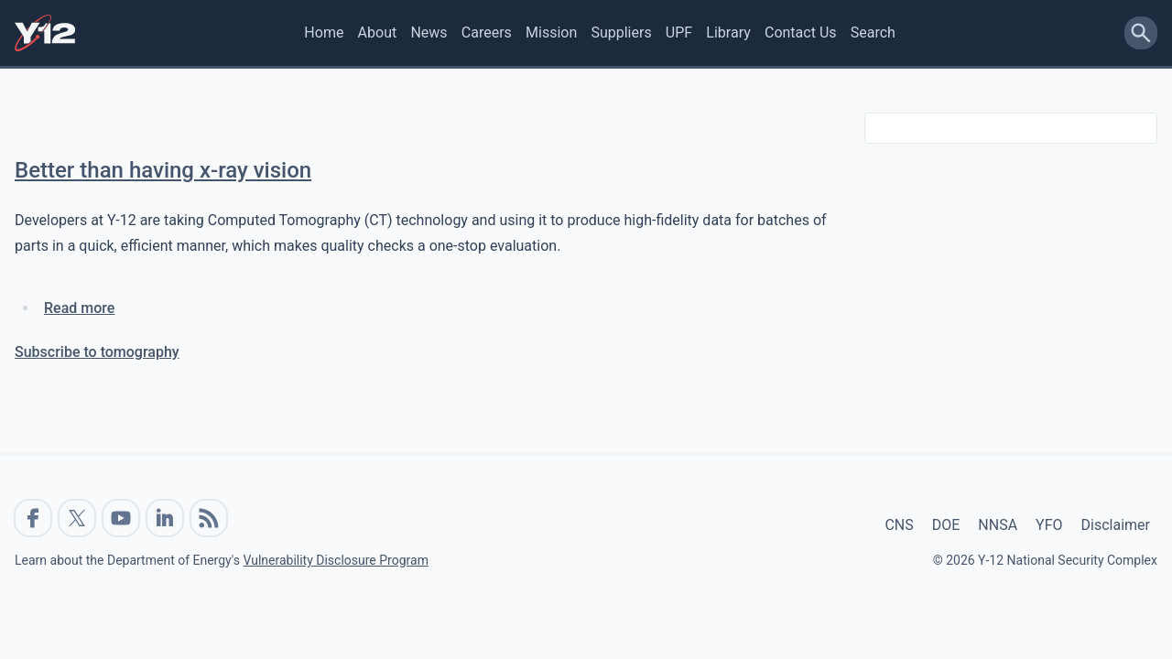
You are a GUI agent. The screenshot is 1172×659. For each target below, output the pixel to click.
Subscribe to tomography (97, 352)
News (428, 32)
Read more (79, 308)
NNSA (997, 525)
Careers (486, 32)
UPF (679, 32)
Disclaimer (1115, 525)
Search (873, 32)
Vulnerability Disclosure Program (335, 560)
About (377, 32)
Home (323, 32)
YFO (1049, 525)
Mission (551, 32)
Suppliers (621, 32)
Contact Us (801, 32)
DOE (946, 525)
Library (728, 32)
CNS (898, 525)
